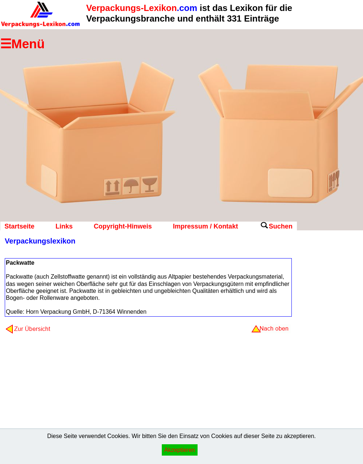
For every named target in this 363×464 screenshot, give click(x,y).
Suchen (281, 226)
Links (64, 226)
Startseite (19, 226)
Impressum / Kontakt (205, 226)
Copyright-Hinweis (123, 226)
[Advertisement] (326, 353)
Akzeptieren (179, 450)
